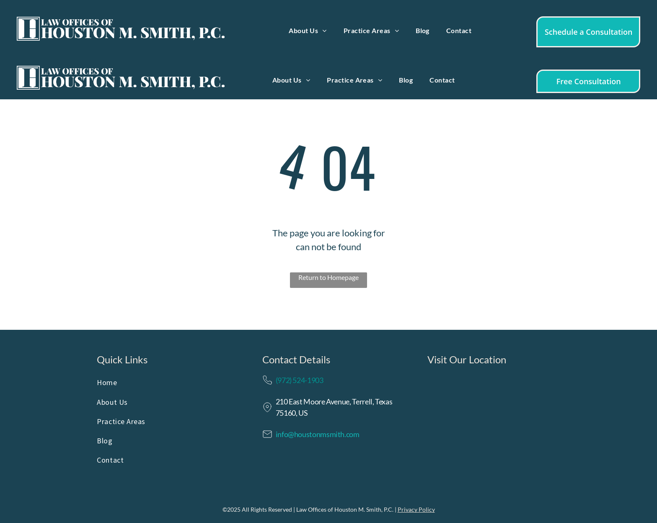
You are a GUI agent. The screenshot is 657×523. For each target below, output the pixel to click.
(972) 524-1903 (299, 380)
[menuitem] (307, 31)
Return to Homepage (328, 277)
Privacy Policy (416, 509)
